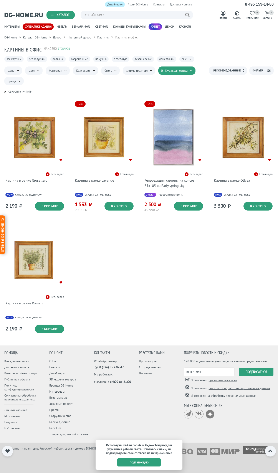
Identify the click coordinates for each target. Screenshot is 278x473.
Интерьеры (12, 26)
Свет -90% (101, 26)
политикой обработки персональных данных (239, 388)
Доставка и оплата (181, 4)
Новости (55, 367)
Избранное (12, 428)
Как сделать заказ (16, 361)
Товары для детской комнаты (69, 434)
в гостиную (120, 59)
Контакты (159, 4)
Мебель (62, 26)
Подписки (11, 422)
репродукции (37, 59)
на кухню (100, 59)
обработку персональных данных (233, 396)
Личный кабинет (15, 410)
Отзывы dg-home (3, 234)
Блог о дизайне (59, 422)
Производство (148, 361)
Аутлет (155, 26)
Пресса (54, 410)
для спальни (166, 59)
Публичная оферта (17, 379)
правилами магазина (223, 380)
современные (79, 59)
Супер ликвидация (38, 26)
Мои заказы (12, 416)
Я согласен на (223, 396)
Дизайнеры (57, 373)
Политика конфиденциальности (19, 387)
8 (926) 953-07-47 (109, 367)
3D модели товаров (62, 379)
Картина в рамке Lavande (94, 180)
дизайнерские (143, 59)
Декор (169, 26)
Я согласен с (213, 380)
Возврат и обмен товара (21, 373)
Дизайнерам (114, 4)
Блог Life (55, 428)
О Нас (53, 361)
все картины (14, 59)
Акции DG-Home (138, 4)
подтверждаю (139, 462)
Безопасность (58, 398)
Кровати (185, 26)
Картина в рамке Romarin (24, 303)
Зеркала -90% (81, 26)
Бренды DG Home (61, 385)
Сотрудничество (60, 416)
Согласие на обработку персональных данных (20, 397)
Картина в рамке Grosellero (26, 180)
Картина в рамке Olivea (232, 180)
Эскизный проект (61, 404)
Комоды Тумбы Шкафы (129, 26)
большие (58, 59)
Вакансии (145, 373)
